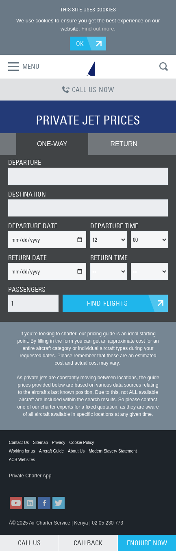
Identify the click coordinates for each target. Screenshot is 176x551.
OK (80, 43)
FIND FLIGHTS (107, 303)
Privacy (58, 442)
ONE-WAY (52, 143)
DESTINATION (27, 194)
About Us (76, 451)
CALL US (29, 543)
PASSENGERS (27, 289)
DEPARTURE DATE (32, 226)
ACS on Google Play (69, 483)
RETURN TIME (109, 257)
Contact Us (19, 442)
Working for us (22, 451)
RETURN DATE (27, 257)
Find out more (97, 29)
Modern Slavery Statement (113, 451)
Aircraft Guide (51, 451)
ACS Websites (22, 459)
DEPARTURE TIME (114, 226)
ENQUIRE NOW (147, 543)
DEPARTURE (24, 162)
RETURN (123, 143)
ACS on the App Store (29, 483)
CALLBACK (88, 543)
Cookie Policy (82, 442)
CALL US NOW (88, 89)
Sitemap (40, 442)
